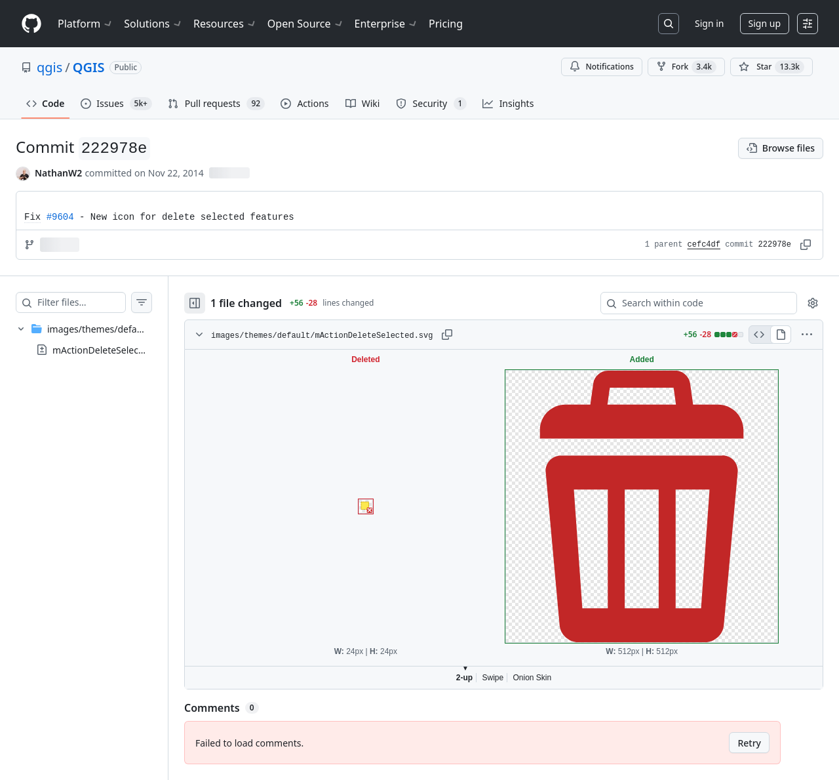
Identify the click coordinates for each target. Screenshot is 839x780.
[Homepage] (31, 24)
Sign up (765, 23)
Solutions (153, 23)
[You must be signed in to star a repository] (771, 67)
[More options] (806, 334)
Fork (686, 66)
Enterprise (386, 23)
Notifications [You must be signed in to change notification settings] (601, 66)
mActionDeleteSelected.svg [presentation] (111, 350)
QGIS (89, 67)
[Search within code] (692, 303)
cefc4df (704, 244)
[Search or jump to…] (668, 23)
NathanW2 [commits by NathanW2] (58, 173)
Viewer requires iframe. (517, 519)
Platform (85, 23)
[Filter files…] (94, 302)
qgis (49, 67)
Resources (225, 23)
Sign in (709, 23)
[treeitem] (97, 339)
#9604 (60, 217)
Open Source (305, 23)
